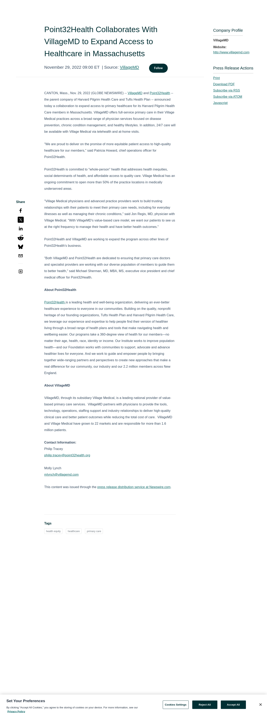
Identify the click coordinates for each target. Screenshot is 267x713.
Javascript (220, 103)
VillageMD (129, 67)
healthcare (74, 531)
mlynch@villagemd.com (61, 474)
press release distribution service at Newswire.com (134, 487)
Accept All (233, 706)
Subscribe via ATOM (227, 96)
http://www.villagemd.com (231, 52)
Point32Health (160, 93)
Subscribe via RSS (226, 90)
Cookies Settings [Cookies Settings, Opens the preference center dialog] (176, 706)
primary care (94, 531)
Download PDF (224, 84)
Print (216, 78)
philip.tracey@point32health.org (67, 455)
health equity (53, 531)
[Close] (260, 706)
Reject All (205, 706)
